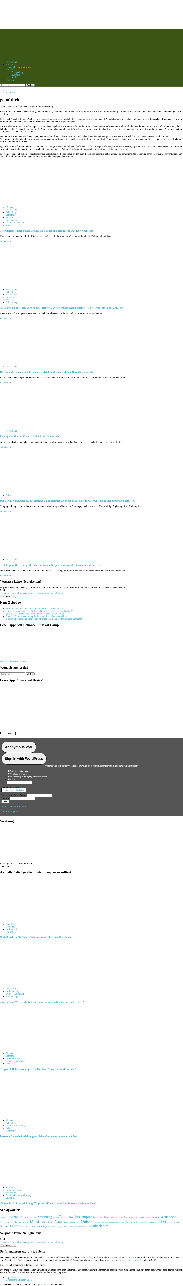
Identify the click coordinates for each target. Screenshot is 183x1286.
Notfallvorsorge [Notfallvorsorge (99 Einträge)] (74, 1222)
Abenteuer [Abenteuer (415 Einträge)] (14, 1217)
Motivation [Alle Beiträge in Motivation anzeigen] (11, 1192)
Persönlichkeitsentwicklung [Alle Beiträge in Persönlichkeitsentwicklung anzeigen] (18, 1195)
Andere (13, 780)
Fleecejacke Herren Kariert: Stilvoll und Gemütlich (29, 436)
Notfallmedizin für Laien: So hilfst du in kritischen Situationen (34, 608)
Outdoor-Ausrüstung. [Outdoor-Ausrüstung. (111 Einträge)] (116, 1222)
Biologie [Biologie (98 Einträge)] (55, 1217)
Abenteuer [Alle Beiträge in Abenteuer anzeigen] (10, 207)
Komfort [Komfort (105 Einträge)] (11, 1222)
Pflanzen (10, 80)
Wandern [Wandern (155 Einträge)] (64, 1226)
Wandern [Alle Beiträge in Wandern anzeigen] (10, 225)
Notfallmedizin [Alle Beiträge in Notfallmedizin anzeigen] (13, 929)
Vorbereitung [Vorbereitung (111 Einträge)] (55, 1226)
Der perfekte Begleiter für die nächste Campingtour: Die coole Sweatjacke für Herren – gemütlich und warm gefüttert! (68, 500)
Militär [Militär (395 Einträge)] (35, 1221)
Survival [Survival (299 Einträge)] (5, 1226)
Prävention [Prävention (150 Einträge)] (130, 1222)
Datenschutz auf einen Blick (19, 1280)
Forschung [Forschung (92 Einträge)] (146, 1217)
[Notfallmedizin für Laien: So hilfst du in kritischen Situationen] (21, 919)
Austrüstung (11, 62)
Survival (9, 69)
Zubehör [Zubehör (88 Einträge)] (90, 1226)
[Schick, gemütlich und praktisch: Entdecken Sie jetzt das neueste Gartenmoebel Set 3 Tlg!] (21, 554)
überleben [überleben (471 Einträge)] (100, 1226)
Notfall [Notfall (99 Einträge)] (66, 1222)
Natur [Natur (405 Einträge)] (59, 1221)
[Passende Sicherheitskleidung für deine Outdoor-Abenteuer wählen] (21, 1115)
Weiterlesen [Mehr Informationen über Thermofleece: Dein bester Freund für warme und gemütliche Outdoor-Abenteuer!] (5, 241)
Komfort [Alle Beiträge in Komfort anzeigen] (10, 217)
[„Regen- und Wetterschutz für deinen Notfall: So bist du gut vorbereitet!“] (21, 984)
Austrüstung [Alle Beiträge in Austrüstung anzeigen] (11, 209)
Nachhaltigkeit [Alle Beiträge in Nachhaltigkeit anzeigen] (12, 220)
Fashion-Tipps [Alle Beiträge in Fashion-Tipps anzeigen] (12, 294)
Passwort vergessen (10, 811)
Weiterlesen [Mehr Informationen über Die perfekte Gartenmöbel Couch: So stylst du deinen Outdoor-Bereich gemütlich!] (5, 382)
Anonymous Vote (19, 747)
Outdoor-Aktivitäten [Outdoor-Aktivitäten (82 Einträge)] (102, 1222)
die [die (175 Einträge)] (107, 1217)
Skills (14, 77)
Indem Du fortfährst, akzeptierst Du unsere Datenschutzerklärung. (33, 593)
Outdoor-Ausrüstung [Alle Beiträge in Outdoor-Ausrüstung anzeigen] (15, 1061)
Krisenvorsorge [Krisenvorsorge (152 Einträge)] (22, 1222)
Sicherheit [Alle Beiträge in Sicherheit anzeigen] (10, 1130)
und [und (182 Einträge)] (34, 1226)
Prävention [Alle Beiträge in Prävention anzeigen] (11, 932)
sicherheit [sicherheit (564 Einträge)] (165, 1221)
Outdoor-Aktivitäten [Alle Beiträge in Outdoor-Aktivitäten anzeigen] (15, 222)
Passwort (5, 798)
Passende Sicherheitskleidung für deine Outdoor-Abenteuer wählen (36, 616)
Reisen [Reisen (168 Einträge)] (139, 1222)
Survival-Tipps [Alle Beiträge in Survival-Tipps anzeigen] (12, 996)
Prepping (10, 64)
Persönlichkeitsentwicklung (18, 67)
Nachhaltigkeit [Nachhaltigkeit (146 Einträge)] (47, 1222)
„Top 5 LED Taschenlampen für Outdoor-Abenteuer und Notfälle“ (36, 613)
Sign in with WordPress (24, 759)
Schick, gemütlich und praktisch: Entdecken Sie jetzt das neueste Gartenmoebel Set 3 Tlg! (51, 565)
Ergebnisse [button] (19, 790)
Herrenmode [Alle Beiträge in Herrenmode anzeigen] (11, 297)
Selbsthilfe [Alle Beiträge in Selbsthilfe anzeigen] (10, 1198)
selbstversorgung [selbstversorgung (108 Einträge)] (149, 1222)
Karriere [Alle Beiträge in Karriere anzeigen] (9, 1187)
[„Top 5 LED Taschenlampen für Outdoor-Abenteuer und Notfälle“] (21, 1048)
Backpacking (17, 72)
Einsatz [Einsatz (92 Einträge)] (111, 1217)
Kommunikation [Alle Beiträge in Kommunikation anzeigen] (13, 1190)
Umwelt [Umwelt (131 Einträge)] (28, 1226)
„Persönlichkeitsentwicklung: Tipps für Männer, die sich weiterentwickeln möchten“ (44, 619)
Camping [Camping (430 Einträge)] (86, 1217)
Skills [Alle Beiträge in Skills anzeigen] (8, 495)
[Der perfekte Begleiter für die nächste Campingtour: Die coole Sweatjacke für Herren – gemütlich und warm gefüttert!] (21, 490)
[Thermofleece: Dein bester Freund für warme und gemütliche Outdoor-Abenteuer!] (21, 202)
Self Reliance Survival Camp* (14, 661)
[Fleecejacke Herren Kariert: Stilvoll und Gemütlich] (21, 426)
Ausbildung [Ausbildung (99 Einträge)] (32, 1217)
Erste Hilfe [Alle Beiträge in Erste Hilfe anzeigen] (11, 924)
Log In (5, 801)
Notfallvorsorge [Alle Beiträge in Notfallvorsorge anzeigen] (13, 991)
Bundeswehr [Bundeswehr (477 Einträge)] (68, 1217)
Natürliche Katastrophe (19, 771)
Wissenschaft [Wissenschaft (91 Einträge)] (82, 1226)
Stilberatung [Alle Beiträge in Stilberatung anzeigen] (11, 302)
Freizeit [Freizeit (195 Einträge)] (155, 1217)
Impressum (11, 1277)
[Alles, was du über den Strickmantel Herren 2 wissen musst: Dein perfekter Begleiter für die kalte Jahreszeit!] (21, 284)
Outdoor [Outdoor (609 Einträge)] (88, 1221)
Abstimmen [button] (7, 790)
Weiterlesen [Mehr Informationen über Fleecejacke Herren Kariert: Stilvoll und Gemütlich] (5, 447)
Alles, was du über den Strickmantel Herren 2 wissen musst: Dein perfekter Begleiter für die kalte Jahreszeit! (62, 307)
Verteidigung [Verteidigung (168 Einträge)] (43, 1226)
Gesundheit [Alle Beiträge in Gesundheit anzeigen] (11, 926)
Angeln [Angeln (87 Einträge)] (25, 1217)
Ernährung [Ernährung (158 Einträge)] (129, 1217)
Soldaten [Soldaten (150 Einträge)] (177, 1222)
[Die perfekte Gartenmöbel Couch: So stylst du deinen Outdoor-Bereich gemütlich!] (21, 362)
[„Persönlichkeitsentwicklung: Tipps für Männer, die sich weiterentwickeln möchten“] (21, 1182)
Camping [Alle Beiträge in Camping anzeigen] (10, 215)
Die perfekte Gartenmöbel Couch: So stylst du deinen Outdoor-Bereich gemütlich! (47, 372)
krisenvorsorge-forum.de (130, 1260)
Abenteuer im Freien (18, 774)
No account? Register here (13, 806)
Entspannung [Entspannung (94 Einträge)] (119, 1217)
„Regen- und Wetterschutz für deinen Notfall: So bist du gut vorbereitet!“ (39, 611)
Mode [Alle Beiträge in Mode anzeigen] (8, 299)
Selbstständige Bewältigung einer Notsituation (28, 777)
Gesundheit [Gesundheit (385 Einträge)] (168, 1217)
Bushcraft (15, 75)
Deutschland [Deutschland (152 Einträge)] (99, 1217)
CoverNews (44, 1284)
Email (2, 590)
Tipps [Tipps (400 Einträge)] (16, 1226)
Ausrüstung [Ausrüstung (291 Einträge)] (44, 1217)
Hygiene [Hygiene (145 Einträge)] (4, 1222)
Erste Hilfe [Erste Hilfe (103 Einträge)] (139, 1217)
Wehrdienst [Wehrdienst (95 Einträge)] (73, 1227)
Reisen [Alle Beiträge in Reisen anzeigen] (9, 1128)
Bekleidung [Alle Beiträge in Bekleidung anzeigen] (11, 212)
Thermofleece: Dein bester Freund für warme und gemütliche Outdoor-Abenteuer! (47, 230)
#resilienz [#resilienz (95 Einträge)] (3, 1217)
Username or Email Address (14, 795)
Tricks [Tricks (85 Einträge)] (22, 1226)
